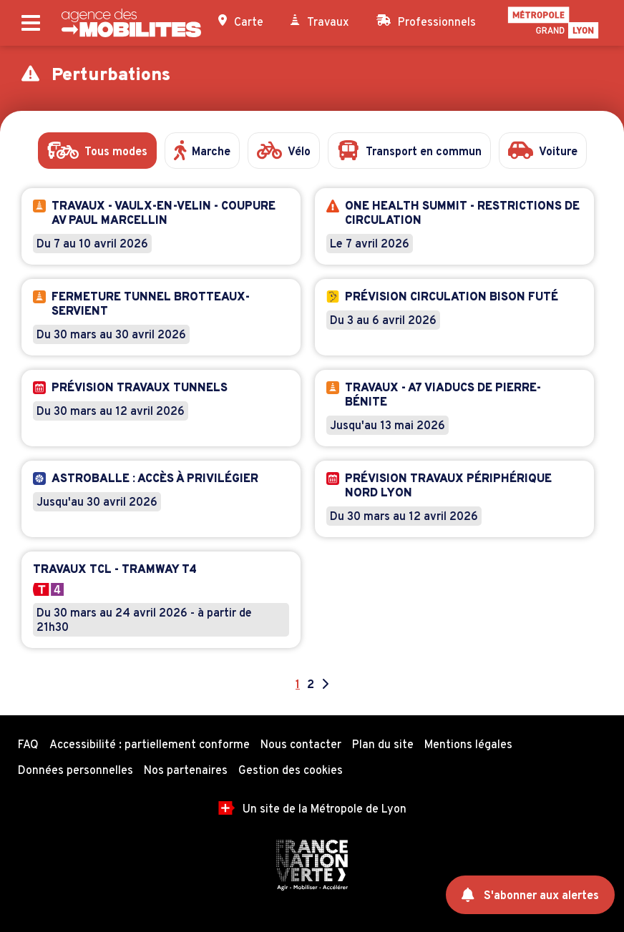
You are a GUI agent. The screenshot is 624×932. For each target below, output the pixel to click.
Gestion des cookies (290, 771)
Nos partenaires (186, 771)
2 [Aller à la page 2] (310, 685)
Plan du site (383, 745)
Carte (240, 22)
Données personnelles (75, 771)
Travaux (320, 22)
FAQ (28, 745)
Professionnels (426, 22)
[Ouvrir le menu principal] (30, 23)
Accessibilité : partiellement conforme (149, 745)
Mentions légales (468, 745)
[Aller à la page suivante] (324, 685)
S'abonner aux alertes (531, 895)
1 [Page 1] (298, 685)
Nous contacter (300, 745)
